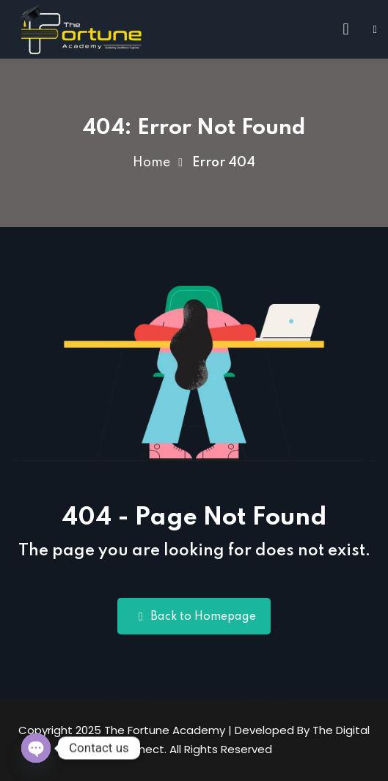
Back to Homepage (194, 616)
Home (151, 162)
